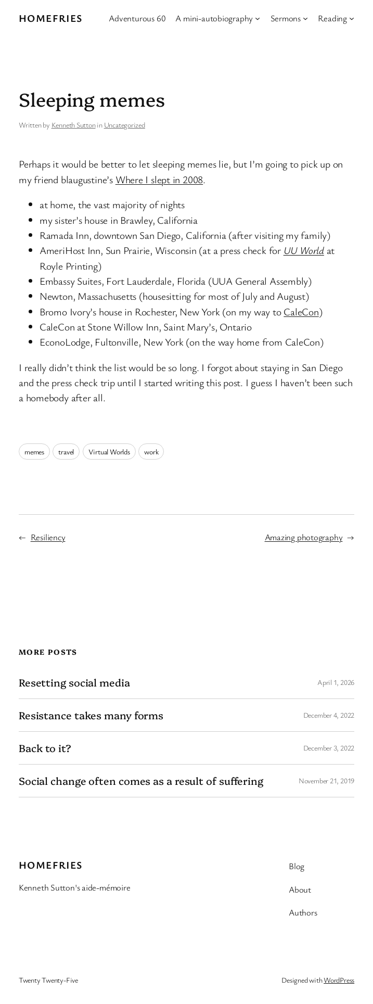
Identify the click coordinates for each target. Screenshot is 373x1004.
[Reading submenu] (351, 18)
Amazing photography (304, 537)
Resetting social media (74, 682)
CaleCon (301, 311)
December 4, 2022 (328, 715)
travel (66, 451)
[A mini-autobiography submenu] (257, 18)
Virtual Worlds (109, 451)
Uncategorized (124, 125)
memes (34, 451)
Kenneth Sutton (74, 125)
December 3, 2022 (328, 748)
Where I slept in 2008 (159, 179)
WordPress (339, 980)
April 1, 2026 (335, 682)
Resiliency (48, 537)
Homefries (51, 18)
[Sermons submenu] (305, 18)
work (151, 451)
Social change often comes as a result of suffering (141, 780)
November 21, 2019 (326, 780)
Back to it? (45, 748)
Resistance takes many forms (91, 715)
